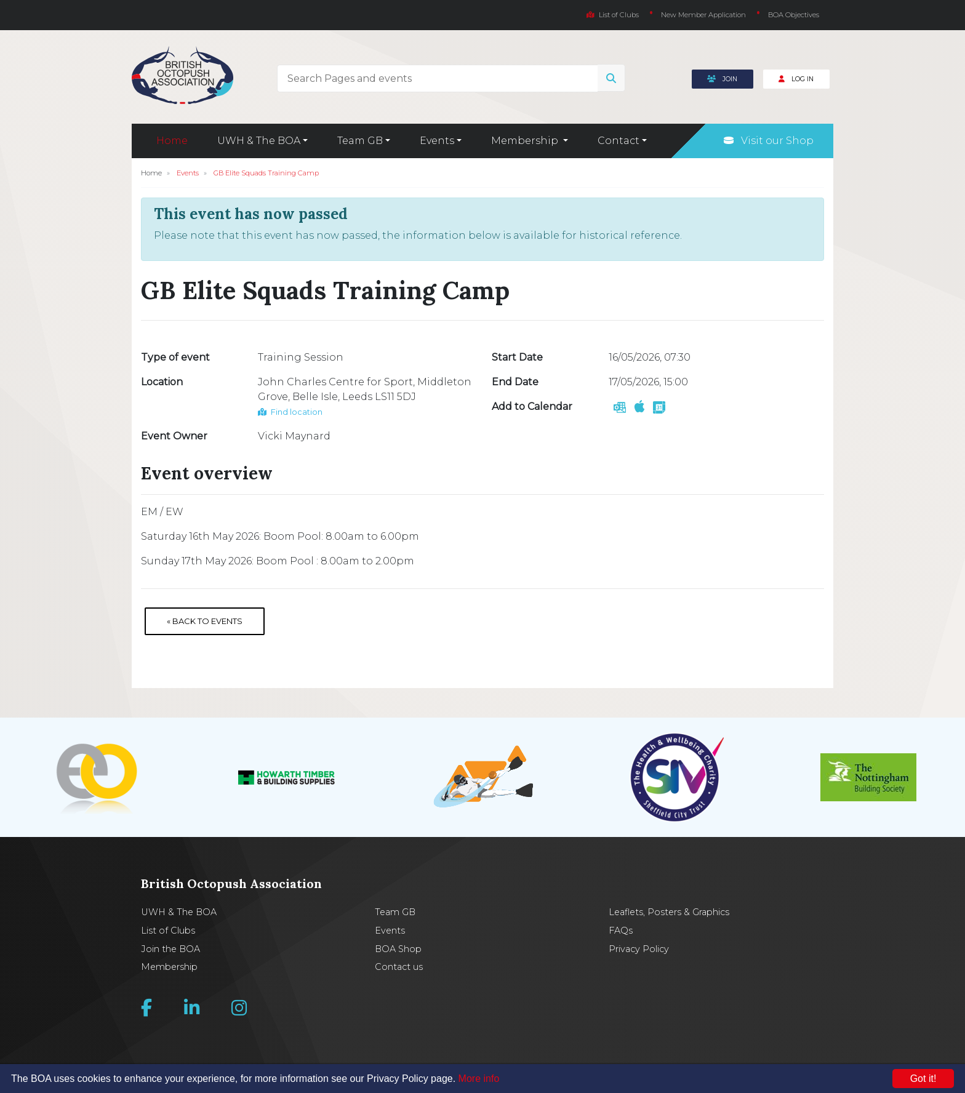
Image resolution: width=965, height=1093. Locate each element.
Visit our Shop (769, 140)
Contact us (399, 966)
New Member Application (703, 14)
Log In (796, 79)
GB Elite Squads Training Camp (266, 173)
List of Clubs (613, 14)
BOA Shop (398, 949)
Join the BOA (170, 949)
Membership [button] (526, 140)
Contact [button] (618, 140)
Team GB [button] (360, 140)
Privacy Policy (639, 949)
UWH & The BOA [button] (258, 140)
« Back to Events (204, 621)
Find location (290, 412)
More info (479, 1078)
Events (188, 173)
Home (172, 140)
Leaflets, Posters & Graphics (669, 912)
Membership (169, 966)
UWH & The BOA (179, 912)
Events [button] (437, 140)
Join (722, 79)
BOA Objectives (793, 14)
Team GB (395, 912)
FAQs (621, 930)
